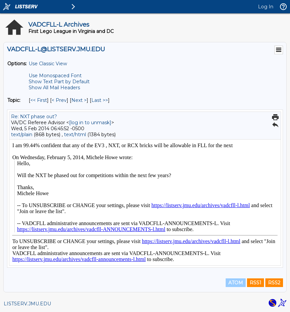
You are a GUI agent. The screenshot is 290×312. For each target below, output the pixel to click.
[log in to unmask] (90, 123)
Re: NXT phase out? (34, 117)
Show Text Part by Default (59, 82)
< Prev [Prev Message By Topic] (59, 100)
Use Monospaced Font (55, 76)
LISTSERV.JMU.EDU (27, 304)
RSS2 (274, 283)
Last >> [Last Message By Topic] (99, 100)
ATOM (235, 283)
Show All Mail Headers (54, 88)
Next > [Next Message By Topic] (79, 100)
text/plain (21, 135)
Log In (265, 7)
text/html (75, 135)
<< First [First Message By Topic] (38, 100)
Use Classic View (48, 64)
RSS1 (255, 283)
